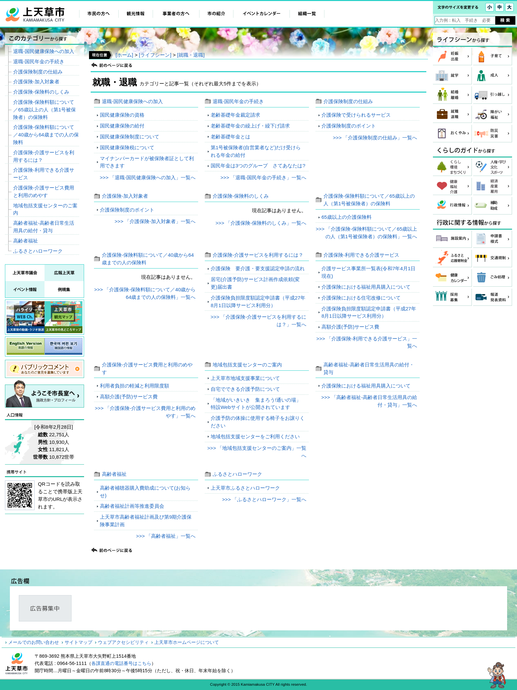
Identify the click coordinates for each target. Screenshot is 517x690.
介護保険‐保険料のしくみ (241, 196)
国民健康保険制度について (129, 136)
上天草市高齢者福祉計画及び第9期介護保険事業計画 (146, 520)
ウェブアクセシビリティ (123, 642)
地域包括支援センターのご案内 (247, 364)
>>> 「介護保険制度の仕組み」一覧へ (375, 137)
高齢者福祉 (114, 474)
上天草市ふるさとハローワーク (245, 488)
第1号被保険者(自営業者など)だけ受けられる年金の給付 (256, 151)
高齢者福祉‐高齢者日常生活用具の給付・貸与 (43, 226)
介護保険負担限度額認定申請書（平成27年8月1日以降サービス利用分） (258, 301)
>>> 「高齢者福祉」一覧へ (166, 536)
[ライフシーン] (155, 55)
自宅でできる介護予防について (245, 389)
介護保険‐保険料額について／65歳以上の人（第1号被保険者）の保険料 (44, 109)
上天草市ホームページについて (186, 642)
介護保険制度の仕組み (348, 101)
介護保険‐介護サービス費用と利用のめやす (43, 191)
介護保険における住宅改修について (361, 298)
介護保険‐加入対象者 (125, 196)
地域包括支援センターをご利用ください (255, 436)
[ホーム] (124, 55)
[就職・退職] (190, 55)
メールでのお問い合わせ (33, 642)
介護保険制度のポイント (348, 126)
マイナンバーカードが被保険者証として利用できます (147, 162)
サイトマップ (78, 642)
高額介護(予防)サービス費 (350, 327)
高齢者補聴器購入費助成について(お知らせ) (145, 491)
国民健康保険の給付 (122, 126)
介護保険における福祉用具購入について (366, 287)
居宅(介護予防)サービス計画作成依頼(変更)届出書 (255, 283)
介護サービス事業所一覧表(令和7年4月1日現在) (368, 272)
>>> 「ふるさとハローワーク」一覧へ (264, 499)
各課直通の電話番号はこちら (121, 663)
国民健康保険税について (127, 147)
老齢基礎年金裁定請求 (235, 115)
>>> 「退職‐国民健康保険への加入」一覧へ (148, 177)
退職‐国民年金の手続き (238, 101)
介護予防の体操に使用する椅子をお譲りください (258, 421)
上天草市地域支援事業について (245, 378)
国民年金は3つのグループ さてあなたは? (258, 165)
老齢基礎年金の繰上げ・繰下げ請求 (250, 126)
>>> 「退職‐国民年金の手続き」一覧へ (263, 177)
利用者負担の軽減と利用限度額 (134, 385)
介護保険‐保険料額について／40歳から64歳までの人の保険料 (46, 134)
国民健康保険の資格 (122, 115)
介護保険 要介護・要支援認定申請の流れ (258, 268)
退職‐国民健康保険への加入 (132, 101)
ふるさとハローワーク (237, 474)
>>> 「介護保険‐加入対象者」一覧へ (155, 221)
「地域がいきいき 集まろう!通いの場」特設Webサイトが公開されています (256, 403)
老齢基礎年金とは (230, 136)
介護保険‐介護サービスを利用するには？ (258, 255)
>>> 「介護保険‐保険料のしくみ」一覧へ (260, 223)
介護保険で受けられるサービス (356, 115)
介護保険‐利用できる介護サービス (361, 255)
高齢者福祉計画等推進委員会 (132, 506)
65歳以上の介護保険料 (346, 217)
